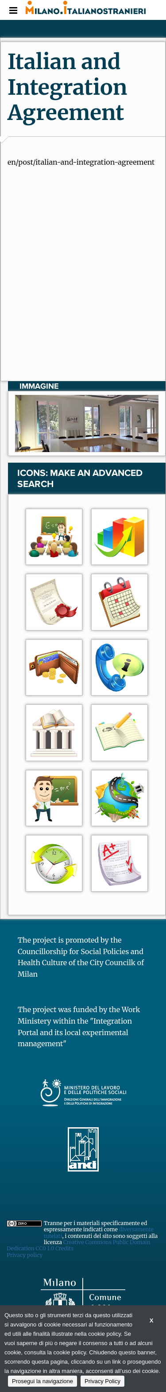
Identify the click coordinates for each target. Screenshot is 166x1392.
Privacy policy (24, 1255)
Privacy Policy (102, 1381)
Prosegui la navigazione (42, 1381)
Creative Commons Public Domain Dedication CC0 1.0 (79, 1245)
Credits (64, 1248)
